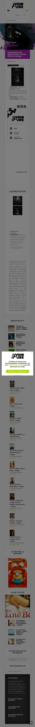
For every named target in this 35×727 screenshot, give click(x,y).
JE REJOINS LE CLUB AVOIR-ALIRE (17, 371)
